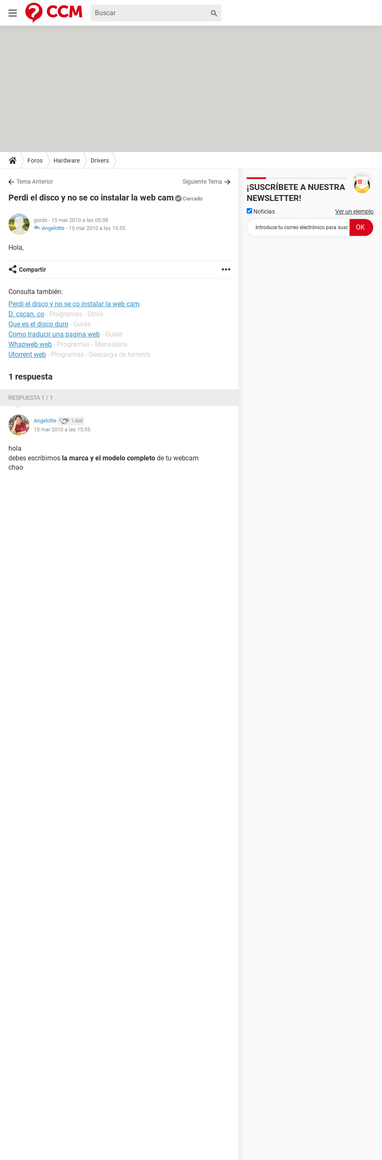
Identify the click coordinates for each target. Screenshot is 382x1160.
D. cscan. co (26, 314)
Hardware (67, 160)
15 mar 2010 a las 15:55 (97, 228)
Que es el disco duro (38, 324)
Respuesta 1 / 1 (30, 397)
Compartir (32, 269)
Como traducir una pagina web (54, 334)
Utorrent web (27, 354)
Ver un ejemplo (354, 211)
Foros (35, 160)
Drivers (100, 160)
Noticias (261, 211)
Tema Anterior (34, 181)
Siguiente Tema (202, 181)
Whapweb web (30, 344)
